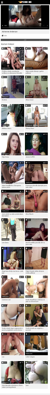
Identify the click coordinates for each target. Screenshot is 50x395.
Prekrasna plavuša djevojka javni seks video (36, 186)
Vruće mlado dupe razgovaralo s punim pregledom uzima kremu (12, 329)
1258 (5, 35)
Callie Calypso (30, 357)
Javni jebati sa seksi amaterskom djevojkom (12, 215)
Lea (3, 357)
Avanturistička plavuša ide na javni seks (35, 243)
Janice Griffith (30, 157)
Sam (27, 385)
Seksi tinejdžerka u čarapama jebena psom (11, 186)
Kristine (4, 100)
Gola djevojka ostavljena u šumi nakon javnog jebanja (12, 386)
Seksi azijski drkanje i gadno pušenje (35, 72)
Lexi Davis (5, 242)
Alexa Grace (29, 100)
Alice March (29, 214)
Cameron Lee (6, 300)
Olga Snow (5, 157)
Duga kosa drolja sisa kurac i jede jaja (12, 272)
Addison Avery (6, 128)
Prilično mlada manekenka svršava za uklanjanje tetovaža (12, 72)
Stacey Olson (30, 128)
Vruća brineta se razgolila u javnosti (34, 329)
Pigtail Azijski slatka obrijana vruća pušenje (35, 272)
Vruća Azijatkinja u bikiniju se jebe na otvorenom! (35, 300)
